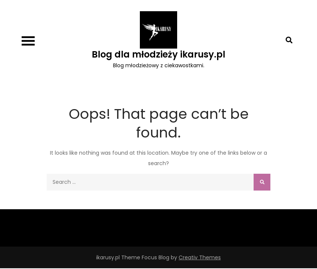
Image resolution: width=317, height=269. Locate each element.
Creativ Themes (200, 257)
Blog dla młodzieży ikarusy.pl (158, 54)
